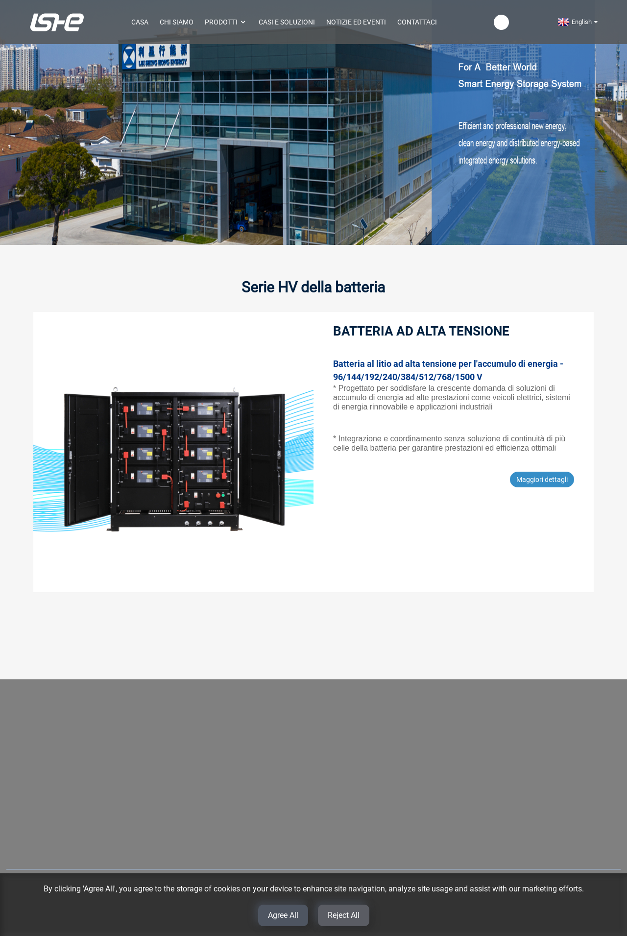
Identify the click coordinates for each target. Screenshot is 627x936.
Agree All (283, 915)
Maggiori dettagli (542, 479)
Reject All (344, 915)
